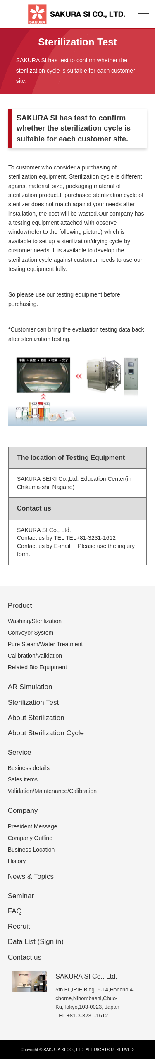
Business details (29, 768)
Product (20, 606)
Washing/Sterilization (35, 621)
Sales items (23, 779)
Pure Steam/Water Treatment (45, 644)
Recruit (19, 926)
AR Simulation (30, 687)
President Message (32, 826)
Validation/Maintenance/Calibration (52, 791)
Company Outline (30, 838)
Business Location (31, 849)
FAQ (15, 911)
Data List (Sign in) (36, 942)
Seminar (21, 896)
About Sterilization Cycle (46, 733)
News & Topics (31, 876)
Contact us (24, 957)
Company (23, 810)
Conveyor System (30, 632)
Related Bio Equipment (37, 667)
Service (19, 752)
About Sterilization (36, 718)
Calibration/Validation (35, 655)
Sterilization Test (33, 702)
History (17, 861)
